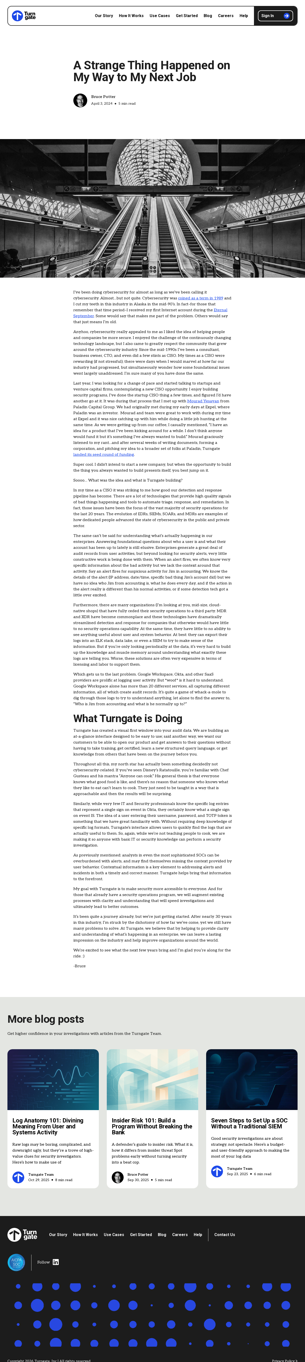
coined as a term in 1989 (200, 298)
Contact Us (224, 1234)
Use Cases (160, 15)
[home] (24, 16)
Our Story (104, 15)
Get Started (187, 15)
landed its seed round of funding (103, 454)
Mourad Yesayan (203, 401)
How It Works (131, 15)
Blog (208, 15)
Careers (226, 15)
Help (244, 15)
